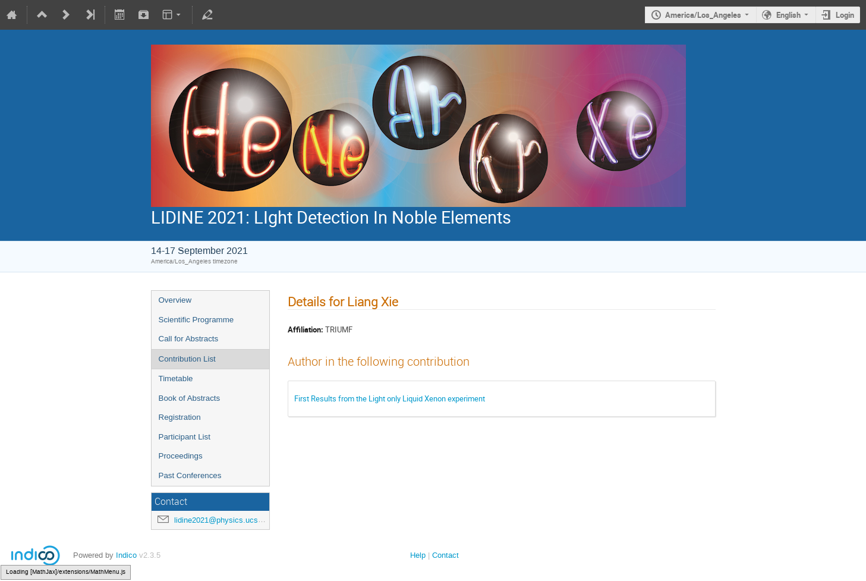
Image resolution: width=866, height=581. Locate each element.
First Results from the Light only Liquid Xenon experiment (389, 398)
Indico (126, 555)
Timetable (176, 378)
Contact (445, 555)
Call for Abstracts (189, 338)
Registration (180, 417)
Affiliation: (305, 329)
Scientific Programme (196, 319)
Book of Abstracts (190, 398)
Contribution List (187, 358)
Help (418, 555)
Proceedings (181, 455)
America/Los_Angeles (703, 15)
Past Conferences (190, 475)
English (788, 15)
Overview (175, 300)
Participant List (184, 436)
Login (845, 15)
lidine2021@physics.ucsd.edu (225, 520)
